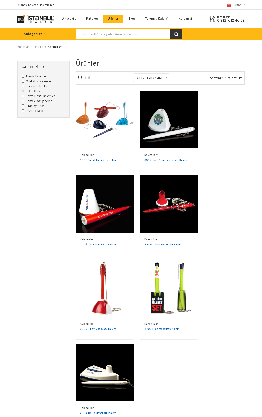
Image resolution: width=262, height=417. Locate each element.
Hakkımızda (193, 364)
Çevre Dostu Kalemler (40, 96)
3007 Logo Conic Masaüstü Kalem (159, 153)
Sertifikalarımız (196, 376)
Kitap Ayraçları (35, 106)
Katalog (92, 19)
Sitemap (239, 364)
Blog (131, 19)
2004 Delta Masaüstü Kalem (98, 310)
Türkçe (236, 5)
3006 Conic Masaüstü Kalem (215, 153)
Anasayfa (69, 19)
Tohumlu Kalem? (157, 19)
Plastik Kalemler (36, 76)
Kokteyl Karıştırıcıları (39, 101)
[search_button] (176, 34)
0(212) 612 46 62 (231, 21)
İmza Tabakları (35, 111)
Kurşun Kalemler (36, 86)
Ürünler (113, 19)
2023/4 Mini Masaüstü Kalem (98, 232)
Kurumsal (186, 19)
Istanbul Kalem (51, 411)
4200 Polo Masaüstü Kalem (214, 232)
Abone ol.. (155, 366)
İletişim (191, 370)
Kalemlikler (33, 91)
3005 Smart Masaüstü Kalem (98, 153)
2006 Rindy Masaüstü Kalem (156, 232)
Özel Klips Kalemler (38, 81)
